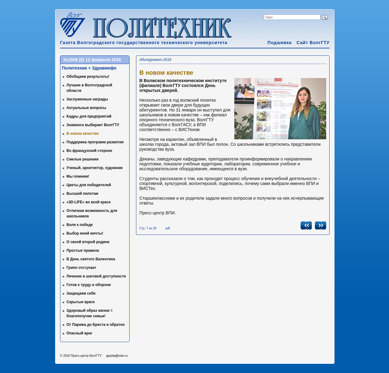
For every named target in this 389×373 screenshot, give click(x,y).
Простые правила (82, 250)
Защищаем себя (81, 293)
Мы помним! (77, 176)
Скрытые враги (80, 302)
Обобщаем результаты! (87, 76)
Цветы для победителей (88, 185)
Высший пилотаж (82, 193)
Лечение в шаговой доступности (96, 276)
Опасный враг (79, 333)
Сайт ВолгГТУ (313, 42)
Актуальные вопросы (86, 108)
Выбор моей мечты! (84, 233)
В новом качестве (82, 133)
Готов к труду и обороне (88, 285)
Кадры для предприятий (88, 116)
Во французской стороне (89, 151)
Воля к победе (79, 225)
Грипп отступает (81, 268)
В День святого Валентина (90, 259)
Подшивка (279, 42)
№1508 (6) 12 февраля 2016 (92, 59)
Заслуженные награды (87, 99)
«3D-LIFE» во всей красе (88, 202)
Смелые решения (82, 159)
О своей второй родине (87, 242)
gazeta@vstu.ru (117, 355)
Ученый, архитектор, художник (94, 168)
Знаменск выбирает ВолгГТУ (92, 125)
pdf (167, 228)
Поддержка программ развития (95, 142)
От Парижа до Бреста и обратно (95, 324)
